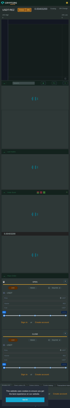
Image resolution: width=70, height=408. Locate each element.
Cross (21, 10)
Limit (12, 288)
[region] (35, 171)
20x (28, 10)
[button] (40, 394)
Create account (42, 322)
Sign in (24, 322)
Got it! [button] (25, 400)
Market (32, 288)
